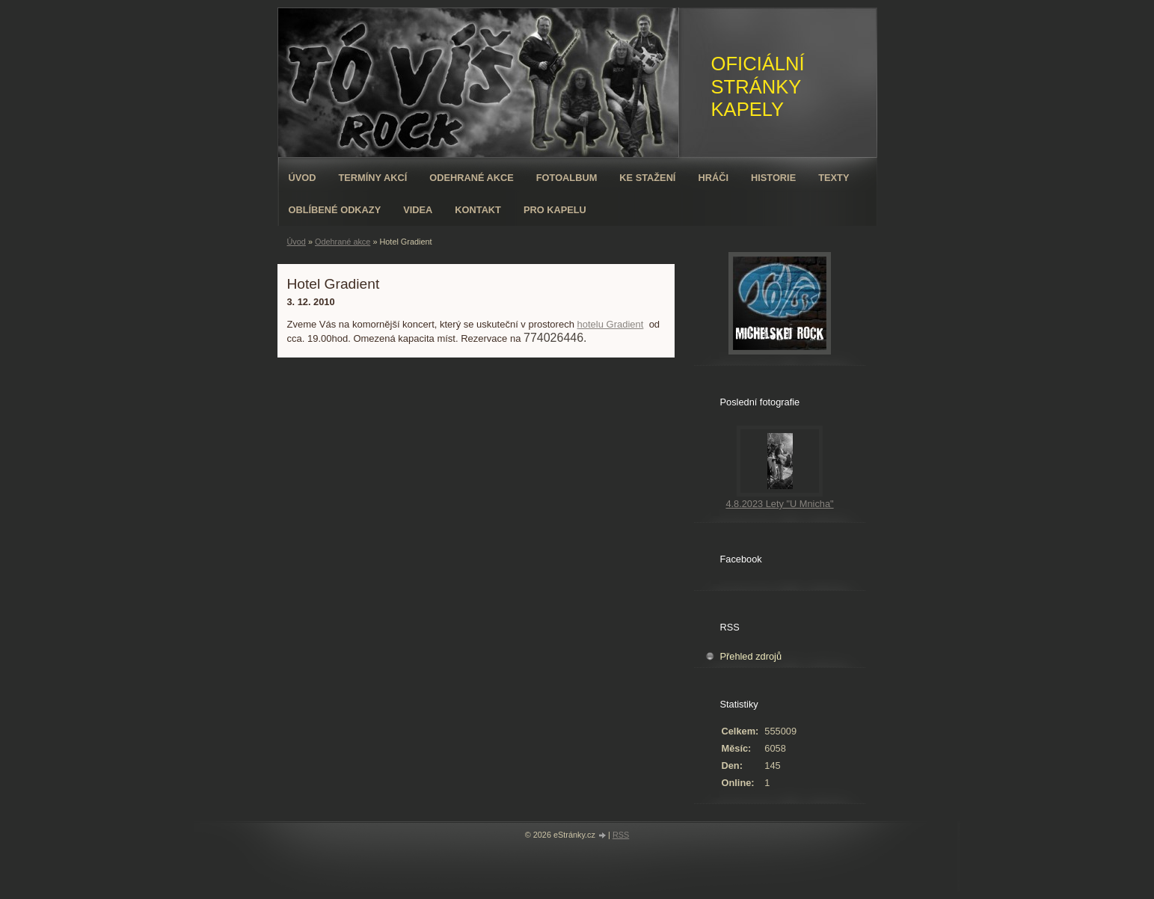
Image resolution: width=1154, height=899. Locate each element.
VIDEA (417, 209)
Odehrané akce (471, 177)
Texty (833, 177)
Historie (773, 177)
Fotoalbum (567, 177)
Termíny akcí (372, 177)
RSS (621, 834)
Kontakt (478, 209)
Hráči (713, 177)
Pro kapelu (555, 209)
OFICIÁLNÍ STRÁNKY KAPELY (758, 86)
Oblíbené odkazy (335, 209)
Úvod (302, 177)
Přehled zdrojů (751, 656)
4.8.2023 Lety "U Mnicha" (779, 503)
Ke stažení (647, 177)
